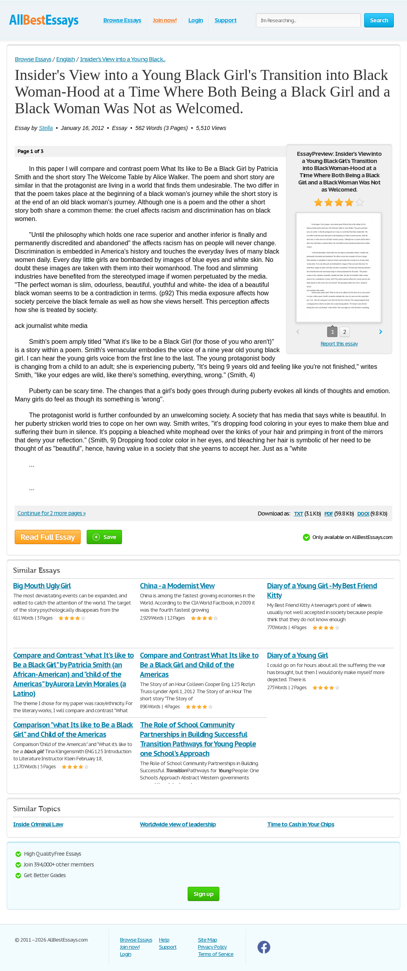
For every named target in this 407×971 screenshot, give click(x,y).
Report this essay (339, 343)
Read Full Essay (48, 537)
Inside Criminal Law (38, 824)
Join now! (164, 20)
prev (297, 332)
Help (164, 939)
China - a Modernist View (177, 585)
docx (363, 512)
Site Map (207, 939)
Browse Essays (122, 20)
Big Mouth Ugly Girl (42, 585)
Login (195, 20)
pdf (328, 512)
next (381, 332)
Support (225, 20)
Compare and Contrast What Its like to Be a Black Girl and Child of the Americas (199, 665)
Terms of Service (215, 954)
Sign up (203, 893)
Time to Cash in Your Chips (300, 824)
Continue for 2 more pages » (51, 513)
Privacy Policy (212, 947)
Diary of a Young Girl (297, 655)
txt (298, 512)
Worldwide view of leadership (178, 824)
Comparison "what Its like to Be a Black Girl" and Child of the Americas (73, 729)
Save (104, 537)
